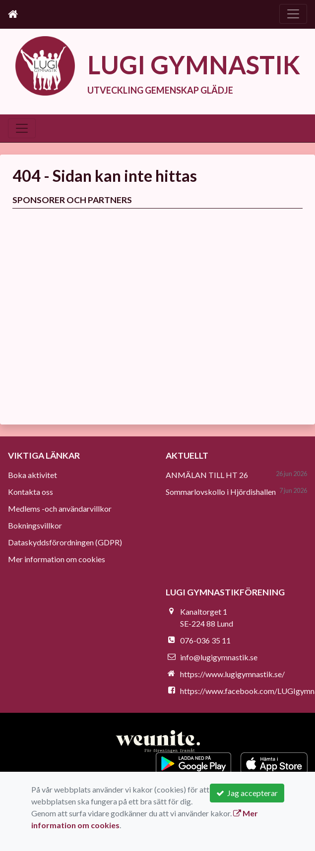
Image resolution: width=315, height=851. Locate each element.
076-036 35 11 (205, 640)
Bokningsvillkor (35, 525)
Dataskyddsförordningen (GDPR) (65, 542)
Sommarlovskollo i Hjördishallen (221, 491)
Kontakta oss (30, 491)
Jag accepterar (247, 793)
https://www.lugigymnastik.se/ (232, 674)
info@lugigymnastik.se (218, 657)
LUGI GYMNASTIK (193, 65)
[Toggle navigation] (293, 14)
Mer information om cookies (56, 559)
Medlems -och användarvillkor (60, 508)
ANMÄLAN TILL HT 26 (207, 474)
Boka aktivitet (32, 474)
